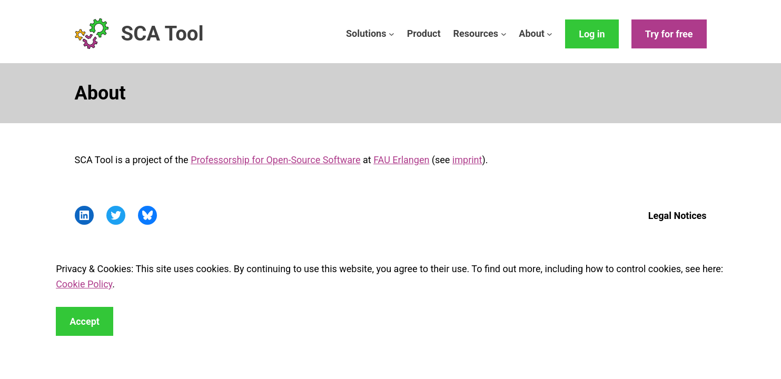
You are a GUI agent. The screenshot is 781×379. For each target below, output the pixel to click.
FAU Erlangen (401, 159)
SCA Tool (162, 33)
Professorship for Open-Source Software (275, 159)
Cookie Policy (84, 284)
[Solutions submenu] (391, 34)
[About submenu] (549, 34)
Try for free (669, 33)
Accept (85, 321)
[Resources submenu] (504, 34)
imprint (467, 159)
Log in (592, 33)
